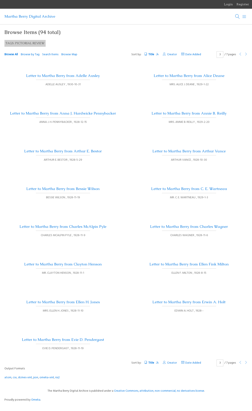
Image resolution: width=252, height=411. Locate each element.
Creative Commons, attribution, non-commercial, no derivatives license (159, 390)
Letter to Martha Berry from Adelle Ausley (63, 75)
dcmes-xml (25, 377)
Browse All (11, 54)
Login (228, 4)
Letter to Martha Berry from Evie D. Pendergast (63, 339)
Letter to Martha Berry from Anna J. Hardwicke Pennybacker (63, 113)
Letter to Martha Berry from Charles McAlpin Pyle (63, 226)
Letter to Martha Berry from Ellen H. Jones (63, 302)
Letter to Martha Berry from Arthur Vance (189, 151)
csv (15, 377)
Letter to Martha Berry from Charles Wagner (189, 226)
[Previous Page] (240, 54)
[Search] (237, 16)
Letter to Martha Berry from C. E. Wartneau (189, 188)
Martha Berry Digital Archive (29, 16)
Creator (172, 54)
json (35, 377)
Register (243, 4)
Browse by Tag (30, 54)
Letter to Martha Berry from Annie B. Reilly (189, 113)
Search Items (50, 54)
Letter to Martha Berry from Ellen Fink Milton (189, 264)
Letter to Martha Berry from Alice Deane (189, 75)
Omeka (35, 399)
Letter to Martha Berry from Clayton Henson (63, 264)
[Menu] (244, 16)
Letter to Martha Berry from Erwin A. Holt (188, 302)
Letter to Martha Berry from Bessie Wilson (63, 188)
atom (7, 377)
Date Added (193, 54)
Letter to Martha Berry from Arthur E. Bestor (63, 151)
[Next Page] (246, 54)
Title (153, 54)
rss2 (57, 377)
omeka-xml (46, 377)
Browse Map (69, 54)
